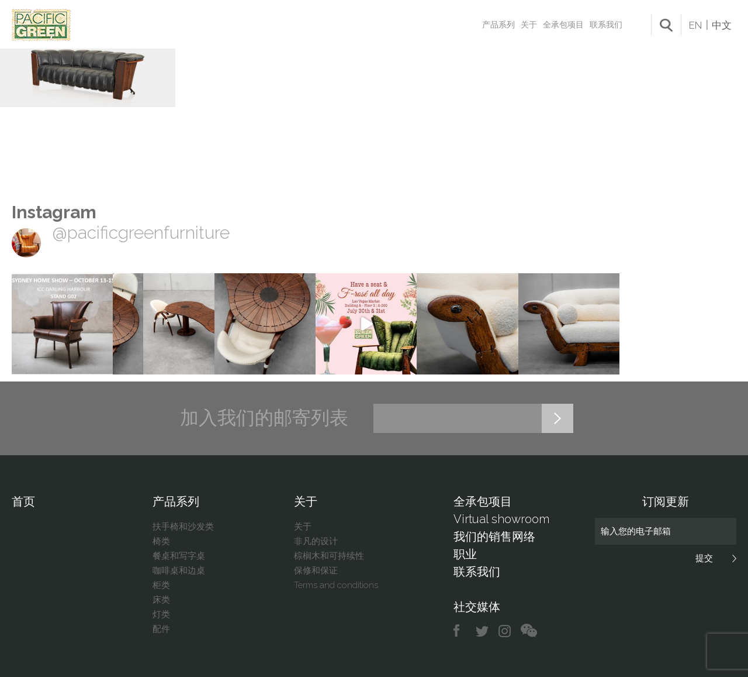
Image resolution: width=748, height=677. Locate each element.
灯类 (161, 614)
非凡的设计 (316, 541)
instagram (505, 631)
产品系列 (498, 24)
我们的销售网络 (494, 537)
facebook (460, 631)
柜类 (161, 585)
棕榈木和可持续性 (329, 556)
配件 (161, 629)
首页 (23, 501)
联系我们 (606, 24)
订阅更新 (665, 501)
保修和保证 (316, 570)
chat (529, 631)
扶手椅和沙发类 (183, 526)
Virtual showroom (501, 519)
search (666, 25)
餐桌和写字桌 (179, 556)
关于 (529, 24)
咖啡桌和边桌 (179, 570)
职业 (465, 554)
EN (695, 25)
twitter (483, 631)
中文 (722, 25)
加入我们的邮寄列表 (264, 417)
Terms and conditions (336, 585)
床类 (161, 599)
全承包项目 (563, 24)
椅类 (161, 541)
